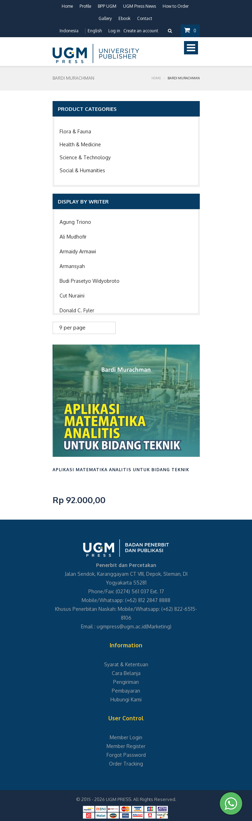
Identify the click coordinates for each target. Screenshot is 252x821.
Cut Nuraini (72, 296)
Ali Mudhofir (73, 237)
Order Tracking (126, 764)
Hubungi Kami (126, 699)
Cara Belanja (126, 673)
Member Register (126, 746)
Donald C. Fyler (77, 310)
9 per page (72, 327)
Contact (144, 18)
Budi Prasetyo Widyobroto (90, 281)
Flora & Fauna (75, 131)
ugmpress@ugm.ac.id (121, 626)
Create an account (140, 30)
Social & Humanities (82, 170)
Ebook (124, 18)
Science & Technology (85, 157)
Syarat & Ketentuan (126, 664)
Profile (85, 6)
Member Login (126, 737)
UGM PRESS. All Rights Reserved (140, 799)
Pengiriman (126, 682)
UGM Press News (139, 6)
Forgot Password (126, 755)
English (95, 30)
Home (67, 6)
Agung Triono (75, 222)
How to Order (176, 6)
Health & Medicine (80, 144)
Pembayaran (126, 691)
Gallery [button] (105, 18)
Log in (114, 30)
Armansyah (72, 266)
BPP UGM (107, 6)
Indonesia (69, 30)
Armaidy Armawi (78, 251)
